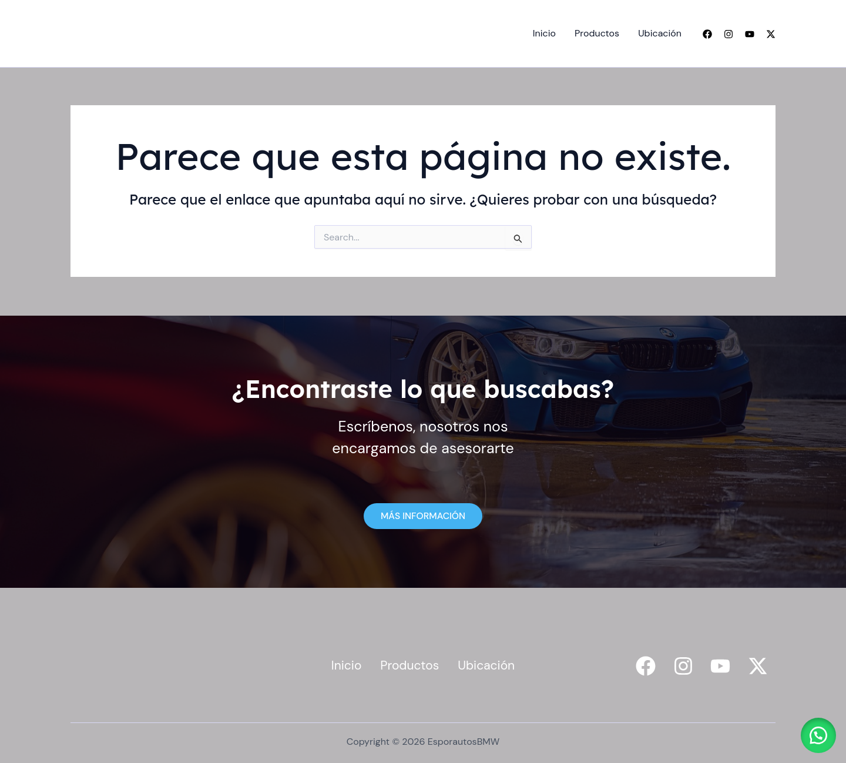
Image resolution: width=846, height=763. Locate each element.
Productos (597, 33)
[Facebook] (707, 34)
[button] (816, 733)
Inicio (544, 33)
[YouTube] (749, 34)
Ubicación (660, 33)
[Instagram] (728, 34)
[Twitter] (771, 34)
